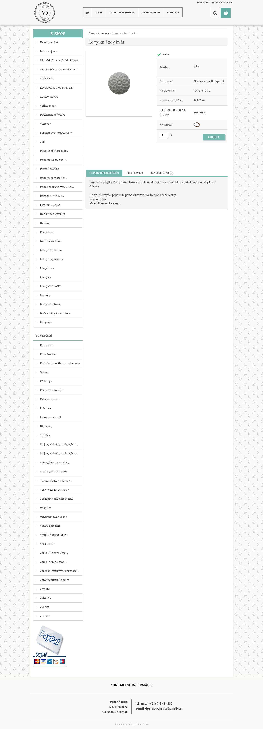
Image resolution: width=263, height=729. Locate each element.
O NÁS (99, 12)
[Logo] (44, 12)
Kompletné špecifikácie (104, 173)
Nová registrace (222, 2)
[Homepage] (88, 12)
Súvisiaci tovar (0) (162, 173)
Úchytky (103, 33)
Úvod (92, 33)
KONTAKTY (173, 12)
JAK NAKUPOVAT (150, 12)
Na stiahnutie (135, 173)
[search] (215, 13)
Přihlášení (203, 2)
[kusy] (164, 135)
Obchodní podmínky (121, 12)
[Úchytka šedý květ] (119, 83)
